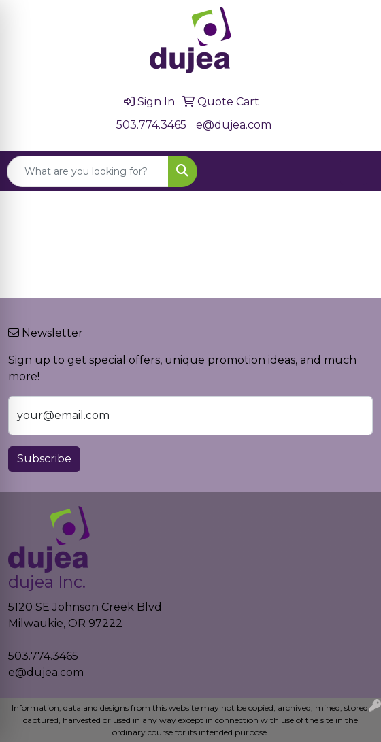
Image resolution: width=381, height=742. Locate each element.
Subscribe (44, 458)
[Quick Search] (88, 171)
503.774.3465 (151, 124)
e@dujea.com (233, 124)
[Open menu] (353, 171)
